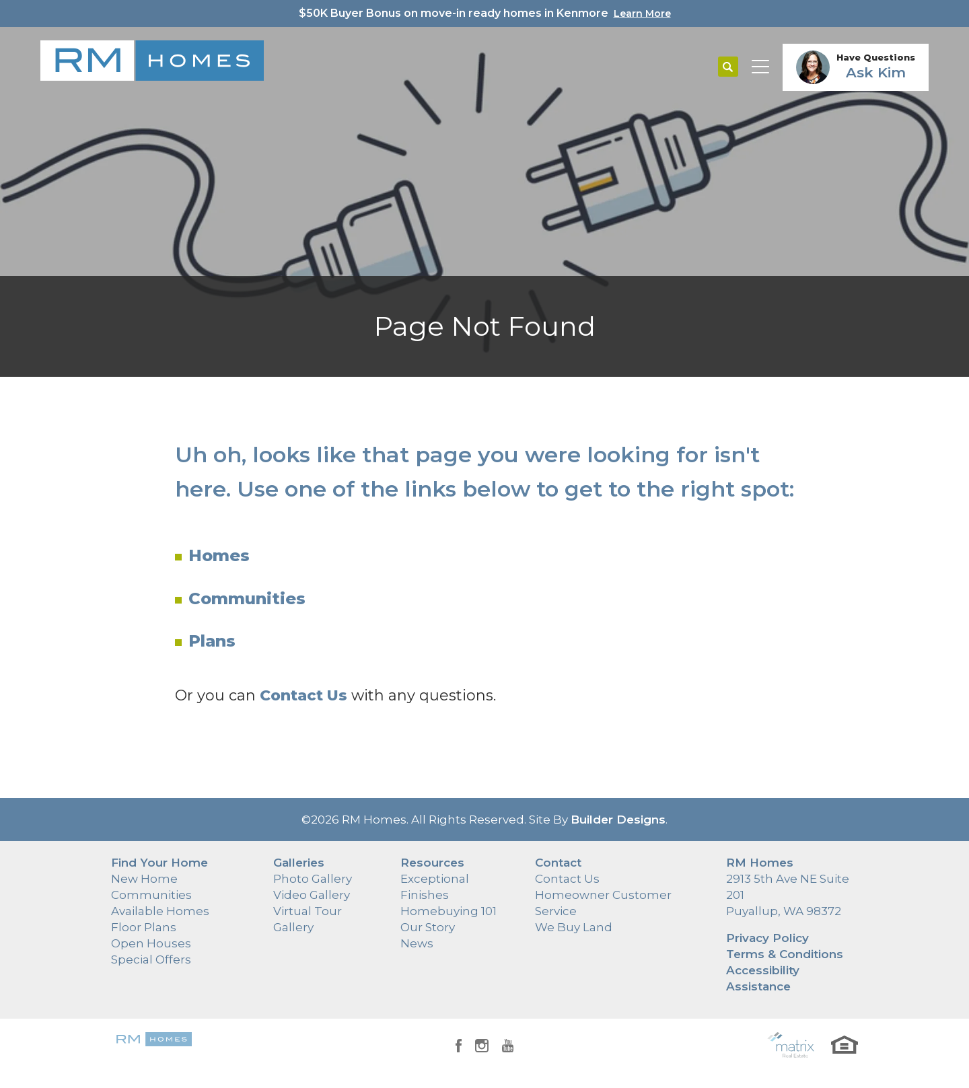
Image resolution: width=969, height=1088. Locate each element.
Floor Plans (143, 927)
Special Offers (151, 959)
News (416, 943)
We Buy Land (573, 927)
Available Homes (160, 911)
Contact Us (567, 878)
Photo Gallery (312, 878)
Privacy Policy (767, 938)
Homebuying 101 (448, 911)
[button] (728, 67)
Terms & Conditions (784, 954)
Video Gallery (311, 895)
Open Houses (151, 943)
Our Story (427, 927)
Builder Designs (618, 819)
